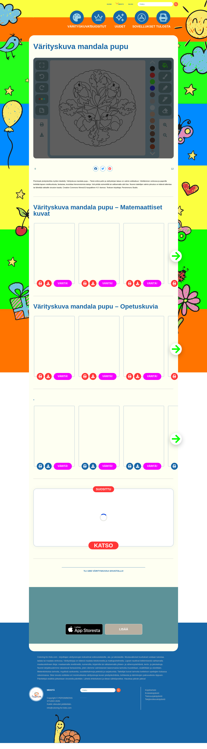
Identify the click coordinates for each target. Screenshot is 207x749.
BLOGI (130, 4)
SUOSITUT (98, 26)
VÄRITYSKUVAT (76, 26)
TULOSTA (163, 26)
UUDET (120, 26)
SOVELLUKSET (141, 26)
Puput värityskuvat (61, 399)
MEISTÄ (121, 4)
